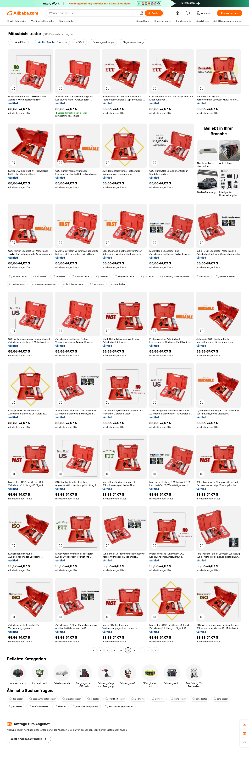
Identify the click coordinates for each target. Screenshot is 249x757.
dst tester (15, 706)
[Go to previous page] (94, 650)
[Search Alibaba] (93, 13)
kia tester (39, 276)
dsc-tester (16, 698)
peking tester (17, 284)
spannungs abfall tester (42, 698)
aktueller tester (71, 698)
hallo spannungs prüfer (85, 706)
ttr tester (147, 276)
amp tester (221, 698)
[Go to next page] (155, 650)
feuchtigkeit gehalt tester (119, 706)
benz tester (178, 698)
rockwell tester (81, 276)
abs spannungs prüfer (44, 284)
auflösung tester (38, 706)
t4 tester (102, 276)
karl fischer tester (73, 284)
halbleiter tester (225, 276)
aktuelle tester (18, 276)
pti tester (158, 698)
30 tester (59, 276)
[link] (244, 724)
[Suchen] (154, 13)
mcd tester (138, 698)
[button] (141, 13)
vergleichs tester (125, 276)
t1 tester (93, 698)
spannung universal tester (174, 276)
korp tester (97, 284)
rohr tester (118, 284)
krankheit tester (115, 698)
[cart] (188, 13)
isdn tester (202, 276)
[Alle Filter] (18, 42)
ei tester (60, 706)
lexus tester (199, 698)
